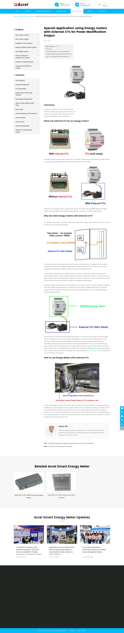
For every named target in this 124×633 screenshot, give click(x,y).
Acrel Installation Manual (81, 604)
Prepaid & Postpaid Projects (24, 62)
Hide (57, 46)
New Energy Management (23, 99)
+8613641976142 (98, 579)
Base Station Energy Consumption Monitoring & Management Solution (52, 604)
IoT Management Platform (45, 576)
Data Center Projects (22, 39)
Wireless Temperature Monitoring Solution (50, 589)
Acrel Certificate (81, 608)
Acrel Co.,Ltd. (50, 631)
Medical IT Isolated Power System (23, 617)
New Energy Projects (22, 52)
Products (27, 11)
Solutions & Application (43, 11)
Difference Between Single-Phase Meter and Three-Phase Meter (71, 442)
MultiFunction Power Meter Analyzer (23, 587)
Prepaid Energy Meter (22, 126)
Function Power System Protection (60, 445)
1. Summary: (49, 49)
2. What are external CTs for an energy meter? (58, 51)
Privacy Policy (81, 631)
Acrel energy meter (94, 349)
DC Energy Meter (20, 89)
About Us (90, 11)
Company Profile (81, 576)
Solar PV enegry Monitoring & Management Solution (53, 579)
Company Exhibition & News (83, 580)
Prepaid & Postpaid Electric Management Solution (53, 582)
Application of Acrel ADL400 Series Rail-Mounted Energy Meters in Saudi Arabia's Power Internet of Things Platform (61, 550)
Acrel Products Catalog (83, 614)
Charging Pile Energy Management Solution (51, 595)
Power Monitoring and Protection (26, 113)
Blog (32, 16)
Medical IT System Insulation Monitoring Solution (52, 586)
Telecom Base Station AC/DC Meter (24, 595)
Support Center (62, 11)
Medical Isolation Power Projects (25, 47)
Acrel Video (80, 611)
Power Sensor (19, 122)
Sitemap (72, 631)
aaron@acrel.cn (98, 587)
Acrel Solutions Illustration (81, 596)
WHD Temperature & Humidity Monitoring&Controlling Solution (54, 599)
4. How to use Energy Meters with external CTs (57, 56)
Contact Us (102, 11)
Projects (19, 29)
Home (17, 11)
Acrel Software (20, 80)
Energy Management (22, 85)
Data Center (19, 109)
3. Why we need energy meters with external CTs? (59, 54)
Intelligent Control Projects (23, 43)
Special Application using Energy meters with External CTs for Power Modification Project (63, 16)
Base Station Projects (22, 35)
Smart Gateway (20, 118)
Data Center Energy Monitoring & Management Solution (54, 592)
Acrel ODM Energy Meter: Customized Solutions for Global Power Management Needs (94, 549)
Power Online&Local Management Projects (22, 57)
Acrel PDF (79, 600)
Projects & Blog (77, 11)
